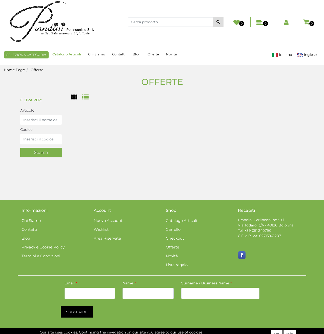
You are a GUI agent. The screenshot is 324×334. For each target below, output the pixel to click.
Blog (136, 54)
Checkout (175, 238)
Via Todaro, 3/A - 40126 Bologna (266, 225)
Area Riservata (107, 238)
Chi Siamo (96, 54)
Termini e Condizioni (41, 256)
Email (71, 283)
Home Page (14, 70)
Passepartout (183, 331)
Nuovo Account (108, 220)
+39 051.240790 (258, 230)
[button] (218, 22)
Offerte (153, 54)
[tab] (76, 97)
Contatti (119, 54)
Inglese (307, 54)
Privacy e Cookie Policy (43, 247)
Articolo (27, 110)
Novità (171, 54)
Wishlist (101, 229)
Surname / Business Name (206, 283)
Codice (26, 129)
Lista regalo (177, 264)
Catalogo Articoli (66, 54)
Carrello (173, 229)
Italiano (282, 54)
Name (129, 283)
